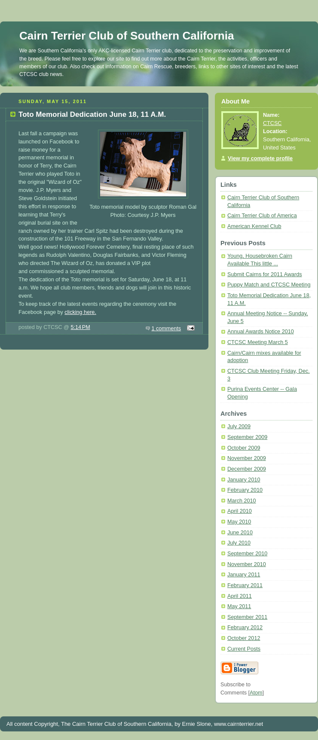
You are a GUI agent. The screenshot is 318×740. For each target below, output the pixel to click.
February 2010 (245, 490)
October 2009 (243, 448)
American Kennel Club (254, 226)
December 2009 (246, 469)
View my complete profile (260, 158)
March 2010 (241, 501)
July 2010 (239, 543)
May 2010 (239, 522)
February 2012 (245, 627)
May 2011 (239, 606)
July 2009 (239, 426)
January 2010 (243, 480)
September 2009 (247, 437)
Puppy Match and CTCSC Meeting (268, 285)
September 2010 (247, 554)
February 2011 (245, 585)
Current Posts (243, 649)
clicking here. (80, 312)
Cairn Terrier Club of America (262, 216)
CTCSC (272, 123)
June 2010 (240, 533)
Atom (256, 693)
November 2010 (246, 564)
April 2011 (239, 596)
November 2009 (246, 458)
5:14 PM (80, 327)
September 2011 (247, 617)
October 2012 (243, 638)
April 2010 (239, 511)
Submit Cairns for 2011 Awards (264, 274)
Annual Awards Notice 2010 (260, 332)
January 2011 (243, 575)
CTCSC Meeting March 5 (257, 342)
